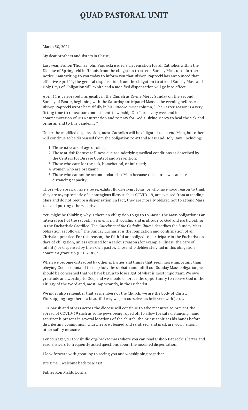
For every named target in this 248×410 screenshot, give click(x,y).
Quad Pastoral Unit (124, 15)
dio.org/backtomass (102, 339)
